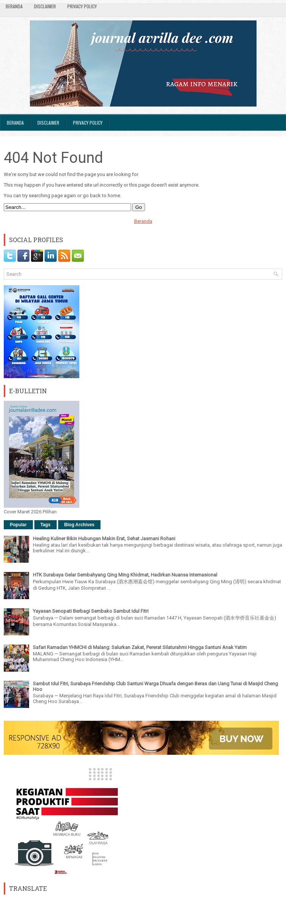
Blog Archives (79, 524)
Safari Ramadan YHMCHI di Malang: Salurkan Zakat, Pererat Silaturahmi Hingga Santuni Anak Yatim (140, 647)
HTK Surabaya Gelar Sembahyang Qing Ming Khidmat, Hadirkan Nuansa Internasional (125, 575)
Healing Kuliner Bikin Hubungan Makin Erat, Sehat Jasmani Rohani (104, 538)
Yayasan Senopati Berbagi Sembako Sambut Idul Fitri (90, 611)
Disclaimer (45, 6)
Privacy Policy (82, 6)
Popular (18, 524)
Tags (45, 524)
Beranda (14, 6)
